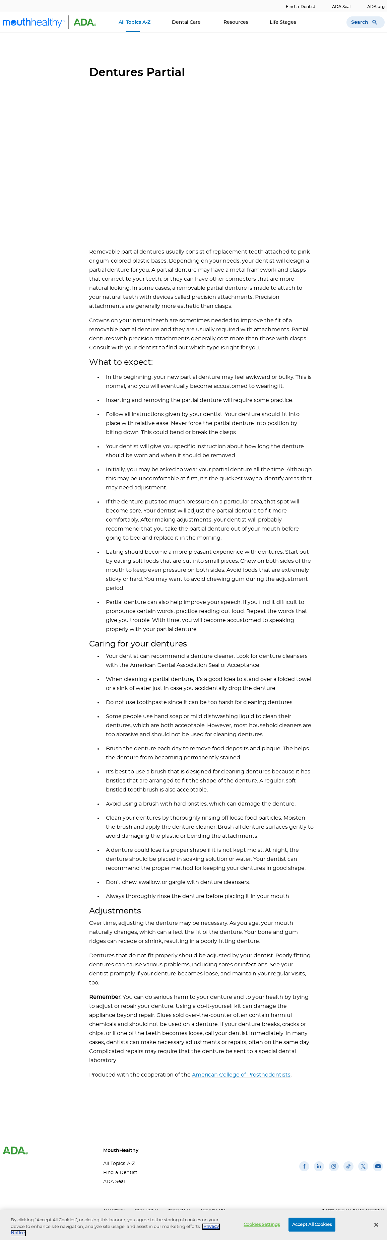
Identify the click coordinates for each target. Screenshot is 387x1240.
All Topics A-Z (134, 22)
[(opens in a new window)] (304, 1171)
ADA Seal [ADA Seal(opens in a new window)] (341, 7)
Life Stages (284, 22)
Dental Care (187, 22)
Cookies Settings (262, 1224)
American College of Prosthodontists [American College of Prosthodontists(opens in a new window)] (241, 1075)
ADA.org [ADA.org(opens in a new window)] (376, 7)
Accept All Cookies (312, 1224)
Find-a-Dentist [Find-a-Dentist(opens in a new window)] (300, 7)
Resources (235, 22)
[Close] (376, 1224)
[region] (193, 1225)
